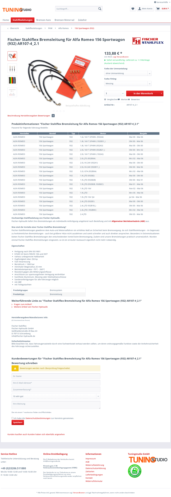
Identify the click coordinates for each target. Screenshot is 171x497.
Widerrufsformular (94, 481)
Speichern (17, 422)
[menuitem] (79, 10)
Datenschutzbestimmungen (38, 418)
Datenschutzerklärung (96, 468)
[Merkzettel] (133, 8)
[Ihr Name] (56, 376)
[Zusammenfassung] (56, 389)
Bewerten (134, 99)
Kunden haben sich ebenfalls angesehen (46, 434)
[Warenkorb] (162, 8)
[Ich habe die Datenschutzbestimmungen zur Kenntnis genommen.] (12, 418)
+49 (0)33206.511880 (13, 468)
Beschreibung (14, 115)
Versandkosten (79, 493)
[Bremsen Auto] (43, 20)
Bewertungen (46, 115)
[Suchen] (100, 8)
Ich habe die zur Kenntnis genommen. (44, 418)
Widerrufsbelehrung (95, 465)
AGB (87, 462)
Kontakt (89, 478)
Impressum (91, 458)
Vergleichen (111, 99)
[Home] (6, 20)
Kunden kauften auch (17, 434)
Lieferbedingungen (94, 474)
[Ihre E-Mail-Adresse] (56, 382)
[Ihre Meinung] (56, 405)
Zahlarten (90, 471)
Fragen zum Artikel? (22, 304)
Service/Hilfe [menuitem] (161, 2)
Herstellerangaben (29, 115)
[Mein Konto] (145, 8)
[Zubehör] (82, 20)
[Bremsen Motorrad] (64, 20)
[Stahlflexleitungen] (22, 20)
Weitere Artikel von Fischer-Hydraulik (30, 307)
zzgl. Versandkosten (121, 57)
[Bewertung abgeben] (56, 396)
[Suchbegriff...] (79, 8)
